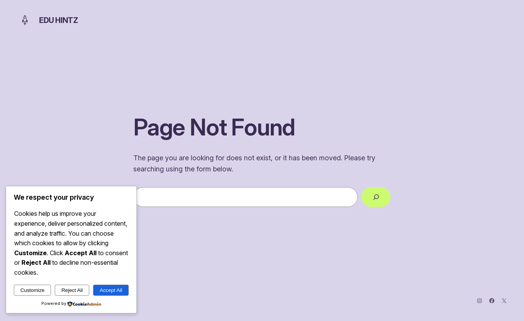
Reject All (72, 290)
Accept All (111, 290)
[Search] (376, 197)
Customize (32, 290)
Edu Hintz (58, 20)
